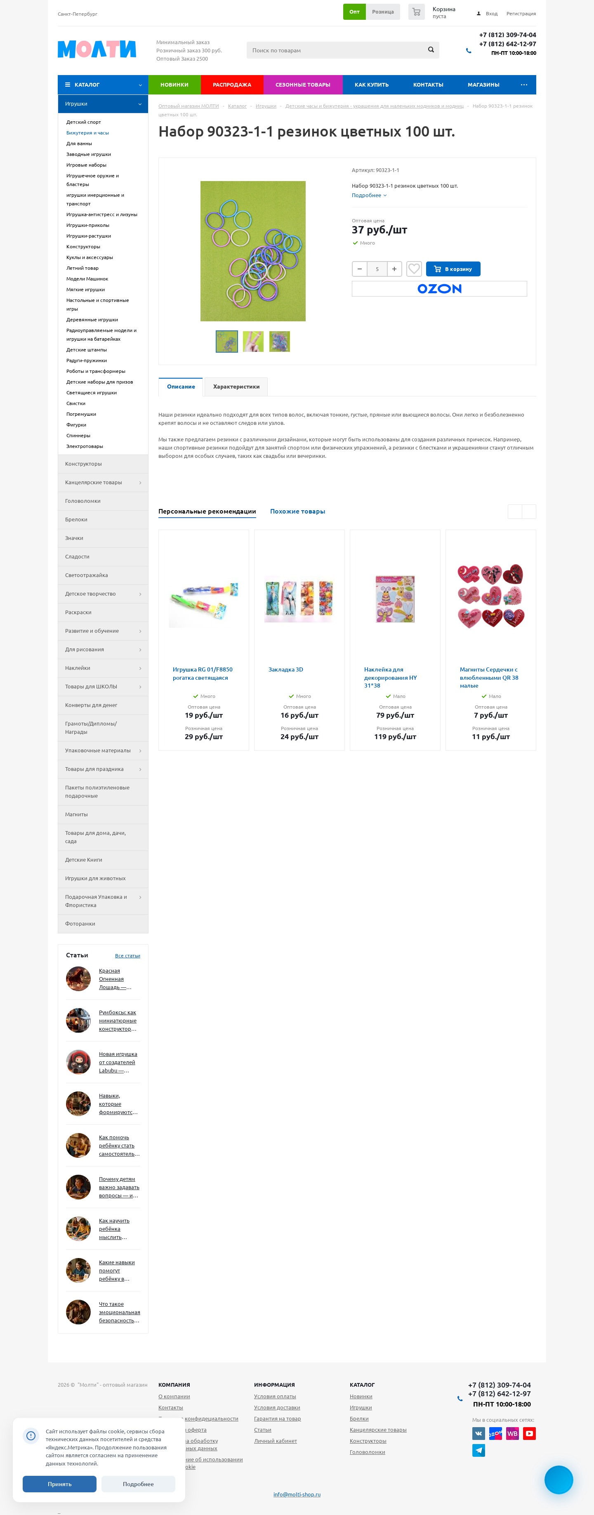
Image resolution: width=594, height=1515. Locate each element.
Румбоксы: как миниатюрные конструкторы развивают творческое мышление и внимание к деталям (118, 1021)
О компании (174, 1396)
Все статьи (127, 955)
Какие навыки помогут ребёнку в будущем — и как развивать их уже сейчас (117, 1271)
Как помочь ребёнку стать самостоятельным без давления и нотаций (119, 1146)
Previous (515, 511)
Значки (74, 538)
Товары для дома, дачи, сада (95, 837)
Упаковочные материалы (106, 751)
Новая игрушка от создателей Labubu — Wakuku (118, 1062)
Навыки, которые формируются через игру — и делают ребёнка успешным (118, 1104)
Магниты (76, 814)
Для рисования (106, 650)
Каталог (87, 84)
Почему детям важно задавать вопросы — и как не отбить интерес (119, 1187)
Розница (383, 11)
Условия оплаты (275, 1396)
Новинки (174, 84)
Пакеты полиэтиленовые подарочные (97, 792)
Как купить (372, 84)
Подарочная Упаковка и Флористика (106, 901)
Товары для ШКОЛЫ (106, 687)
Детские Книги (83, 859)
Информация (274, 1385)
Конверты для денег (91, 705)
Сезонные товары (303, 84)
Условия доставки (277, 1407)
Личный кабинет (275, 1441)
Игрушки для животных (95, 878)
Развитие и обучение (106, 631)
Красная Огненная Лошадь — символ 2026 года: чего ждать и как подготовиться (118, 979)
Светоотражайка (86, 575)
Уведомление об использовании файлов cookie (200, 1463)
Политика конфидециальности (198, 1418)
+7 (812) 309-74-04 (507, 35)
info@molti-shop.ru (297, 1494)
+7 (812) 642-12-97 (507, 44)
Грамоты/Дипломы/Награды (91, 728)
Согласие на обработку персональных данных (188, 1444)
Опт (354, 11)
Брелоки (76, 519)
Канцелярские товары (106, 483)
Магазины (484, 84)
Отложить (414, 269)
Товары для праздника (106, 769)
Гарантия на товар (277, 1418)
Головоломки (83, 501)
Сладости (77, 556)
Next (529, 511)
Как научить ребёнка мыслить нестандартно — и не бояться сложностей (118, 1229)
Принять (60, 1484)
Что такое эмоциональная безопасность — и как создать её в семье (119, 1312)
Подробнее (138, 1484)
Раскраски (78, 612)
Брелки (359, 1418)
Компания (174, 1385)
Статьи (262, 1430)
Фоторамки (80, 923)
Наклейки (106, 668)
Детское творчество (106, 594)
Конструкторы (83, 464)
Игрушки (106, 104)
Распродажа (232, 84)
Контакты (428, 84)
